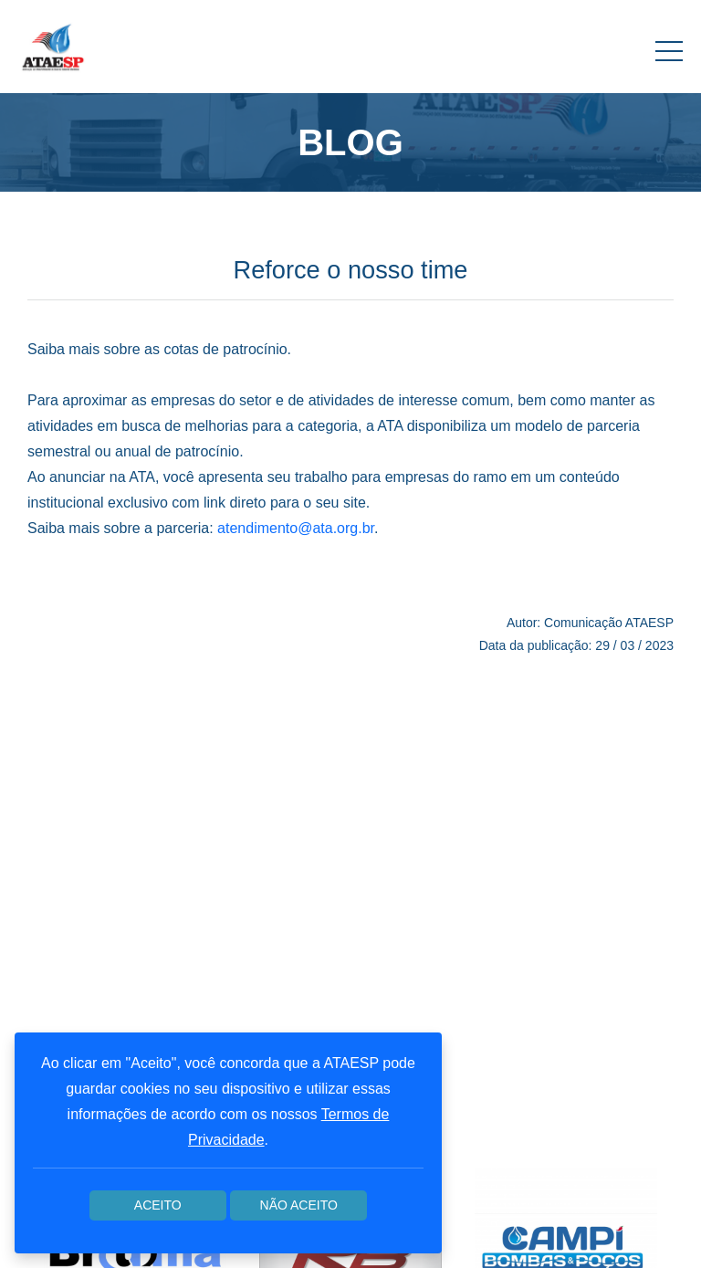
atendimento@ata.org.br (295, 528)
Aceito (158, 1205)
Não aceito (299, 1205)
